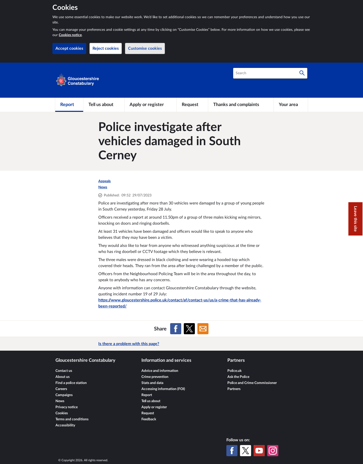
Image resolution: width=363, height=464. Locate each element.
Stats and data (152, 383)
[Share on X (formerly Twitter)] (189, 328)
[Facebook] (231, 450)
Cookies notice (70, 35)
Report (146, 395)
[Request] (192, 105)
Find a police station (71, 383)
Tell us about (150, 401)
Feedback (148, 419)
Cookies (61, 413)
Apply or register (154, 407)
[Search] (302, 73)
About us (62, 377)
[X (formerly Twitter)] (245, 450)
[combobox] (270, 73)
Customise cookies (145, 48)
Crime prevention (154, 377)
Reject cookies (106, 48)
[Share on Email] (202, 328)
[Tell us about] (103, 105)
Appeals (104, 181)
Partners (233, 389)
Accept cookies (69, 48)
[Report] (69, 105)
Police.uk (234, 371)
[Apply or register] (150, 105)
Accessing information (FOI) (163, 389)
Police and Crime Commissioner (252, 383)
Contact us (63, 371)
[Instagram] (272, 450)
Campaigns (64, 395)
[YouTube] (259, 450)
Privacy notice (66, 407)
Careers (61, 389)
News (102, 187)
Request (147, 413)
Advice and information (159, 371)
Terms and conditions (71, 419)
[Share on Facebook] (175, 328)
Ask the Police (238, 377)
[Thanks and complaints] (241, 105)
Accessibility (65, 425)
